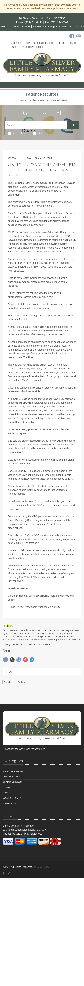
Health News (18, 133)
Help (27, 43)
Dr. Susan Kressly (17, 429)
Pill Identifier (40, 43)
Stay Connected (11, 777)
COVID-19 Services (12, 782)
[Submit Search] (73, 125)
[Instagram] (78, 36)
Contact (7, 787)
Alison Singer (29, 349)
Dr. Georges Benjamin (25, 418)
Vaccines (8, 682)
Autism (21, 682)
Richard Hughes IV (63, 565)
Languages (15, 43)
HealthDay (25, 644)
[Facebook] (71, 36)
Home (22, 100)
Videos (39, 133)
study (19, 326)
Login (41, 47)
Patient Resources (39, 100)
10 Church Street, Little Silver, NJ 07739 (42, 18)
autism (56, 220)
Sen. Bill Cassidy (17, 471)
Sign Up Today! (27, 47)
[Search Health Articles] (36, 125)
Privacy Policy (10, 803)
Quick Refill (57, 43)
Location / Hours (12, 798)
